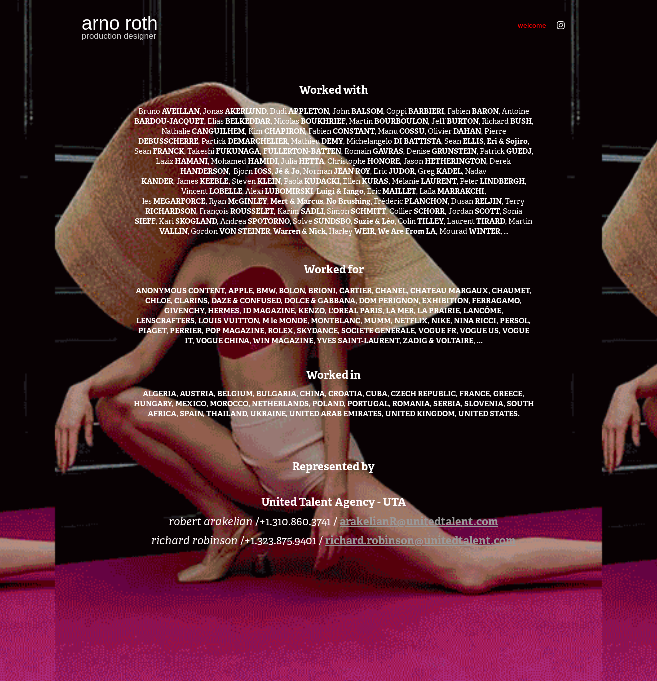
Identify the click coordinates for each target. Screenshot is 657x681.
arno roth (120, 23)
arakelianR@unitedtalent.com (419, 521)
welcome (532, 25)
